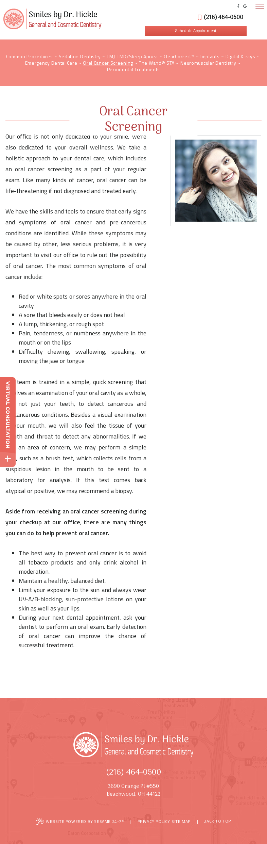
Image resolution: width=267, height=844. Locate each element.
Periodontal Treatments (133, 69)
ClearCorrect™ (179, 56)
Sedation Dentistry (80, 56)
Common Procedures (29, 56)
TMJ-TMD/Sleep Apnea (132, 56)
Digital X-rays (240, 56)
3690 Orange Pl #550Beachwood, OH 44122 (133, 790)
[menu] (260, 6)
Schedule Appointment (195, 31)
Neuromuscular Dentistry (208, 63)
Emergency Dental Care (51, 63)
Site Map (181, 821)
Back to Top (214, 821)
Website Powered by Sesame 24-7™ (80, 821)
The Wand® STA (157, 63)
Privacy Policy (154, 821)
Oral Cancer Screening (108, 63)
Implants (210, 56)
